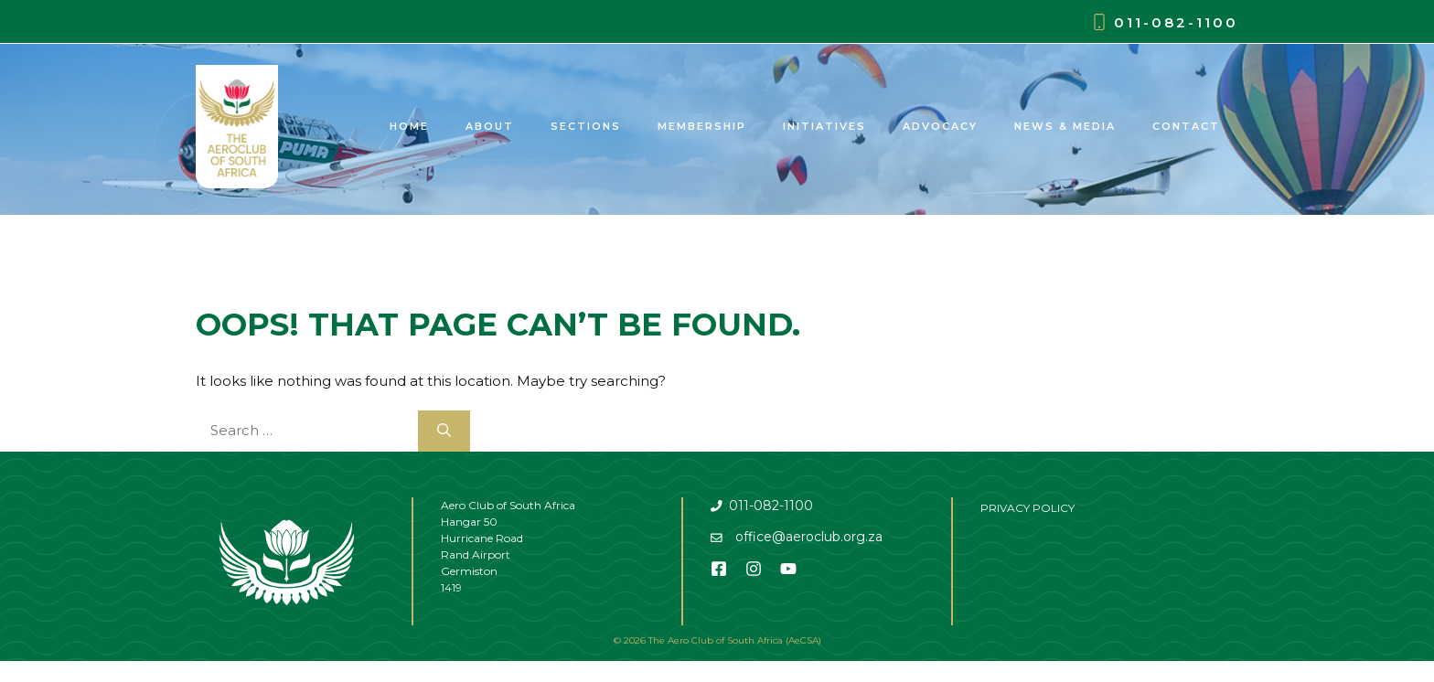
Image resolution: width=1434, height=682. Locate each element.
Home (409, 126)
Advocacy (940, 126)
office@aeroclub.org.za (809, 536)
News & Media (1065, 126)
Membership (702, 126)
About (490, 126)
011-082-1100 (1176, 22)
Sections (586, 126)
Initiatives (824, 126)
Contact (1186, 126)
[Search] (444, 431)
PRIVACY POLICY (1027, 508)
